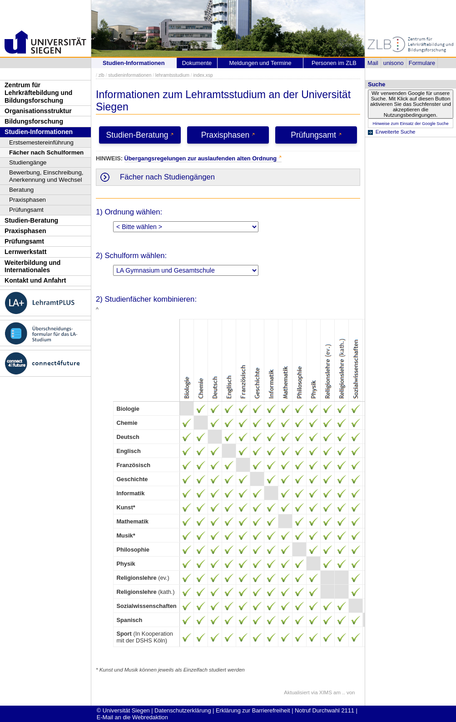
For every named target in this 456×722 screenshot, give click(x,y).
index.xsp (203, 75)
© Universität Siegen (123, 710)
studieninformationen (129, 75)
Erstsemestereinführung (41, 142)
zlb (101, 75)
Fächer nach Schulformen (46, 152)
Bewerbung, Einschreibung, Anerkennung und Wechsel (46, 176)
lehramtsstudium (172, 75)
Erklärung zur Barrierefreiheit (253, 710)
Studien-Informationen (39, 131)
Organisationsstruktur (38, 111)
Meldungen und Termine (260, 63)
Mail (372, 63)
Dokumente (197, 63)
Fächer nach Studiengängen (167, 177)
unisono (393, 63)
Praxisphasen (27, 199)
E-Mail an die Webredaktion (132, 717)
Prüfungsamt (26, 209)
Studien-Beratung (31, 220)
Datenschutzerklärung (182, 710)
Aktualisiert (296, 692)
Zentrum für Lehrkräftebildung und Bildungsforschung (38, 92)
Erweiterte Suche (396, 131)
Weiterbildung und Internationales (32, 266)
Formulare (422, 63)
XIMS (325, 692)
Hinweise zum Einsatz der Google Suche (410, 123)
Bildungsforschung (34, 121)
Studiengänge (28, 162)
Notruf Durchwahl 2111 (324, 710)
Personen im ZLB (334, 63)
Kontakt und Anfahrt (35, 280)
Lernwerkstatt (25, 251)
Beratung (21, 189)
